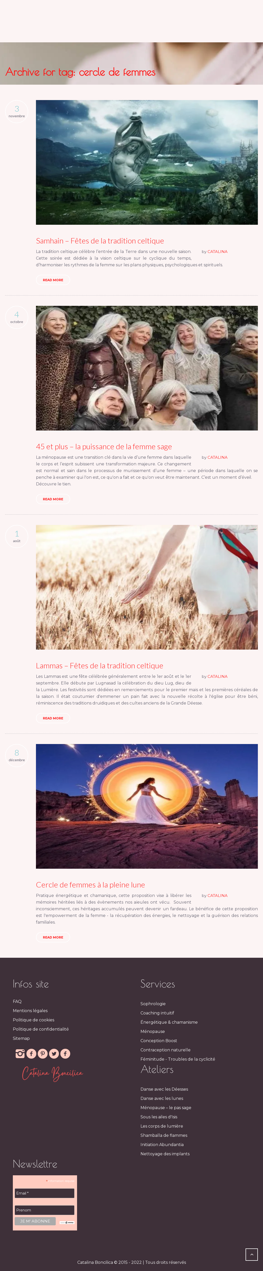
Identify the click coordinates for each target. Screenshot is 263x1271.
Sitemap (21, 1038)
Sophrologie (153, 1003)
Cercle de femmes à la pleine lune (90, 884)
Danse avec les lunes (161, 1098)
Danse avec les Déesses (164, 1089)
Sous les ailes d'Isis (158, 1116)
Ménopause (152, 1031)
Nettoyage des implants (165, 1153)
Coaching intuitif (157, 1013)
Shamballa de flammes (163, 1135)
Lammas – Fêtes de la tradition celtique (99, 665)
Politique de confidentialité (41, 1029)
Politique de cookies (33, 1020)
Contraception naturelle (165, 1050)
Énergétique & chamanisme (169, 1022)
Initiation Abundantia (162, 1144)
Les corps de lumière (161, 1126)
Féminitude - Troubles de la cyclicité (177, 1059)
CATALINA (218, 251)
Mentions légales (30, 1010)
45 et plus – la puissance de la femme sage (104, 446)
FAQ (17, 1001)
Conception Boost (158, 1040)
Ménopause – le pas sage (165, 1107)
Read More (53, 280)
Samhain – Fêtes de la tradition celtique (100, 240)
